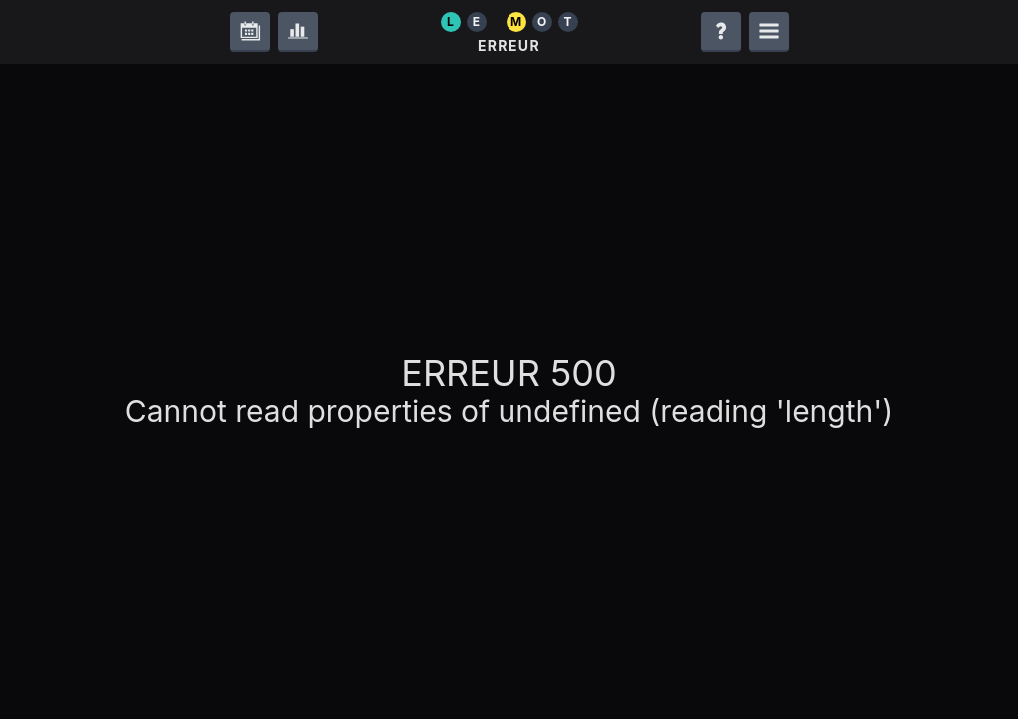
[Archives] (250, 32)
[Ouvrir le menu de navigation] (769, 32)
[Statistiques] (298, 32)
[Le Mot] (509, 22)
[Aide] (721, 32)
